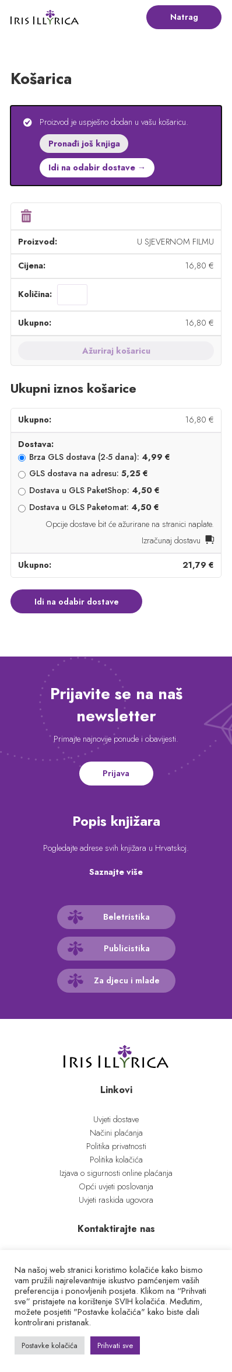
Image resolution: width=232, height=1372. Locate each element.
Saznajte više (116, 872)
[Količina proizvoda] (72, 294)
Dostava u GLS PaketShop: (94, 490)
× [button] (26, 216)
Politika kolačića (116, 1159)
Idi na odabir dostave (76, 602)
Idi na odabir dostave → (97, 167)
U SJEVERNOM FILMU (175, 241)
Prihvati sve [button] (115, 1345)
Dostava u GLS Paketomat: (94, 507)
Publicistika (127, 948)
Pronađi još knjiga (84, 143)
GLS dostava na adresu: (88, 473)
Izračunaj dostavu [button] (171, 540)
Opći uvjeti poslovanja (116, 1186)
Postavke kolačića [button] (50, 1345)
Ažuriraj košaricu (116, 351)
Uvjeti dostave (116, 1119)
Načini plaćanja (116, 1133)
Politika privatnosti (116, 1146)
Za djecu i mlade (127, 980)
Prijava (116, 773)
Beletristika (126, 917)
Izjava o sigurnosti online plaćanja (116, 1173)
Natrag (184, 17)
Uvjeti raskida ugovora (116, 1200)
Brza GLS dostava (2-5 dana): (99, 457)
